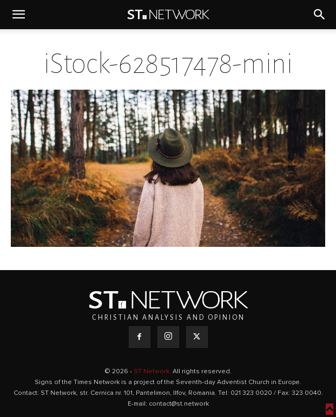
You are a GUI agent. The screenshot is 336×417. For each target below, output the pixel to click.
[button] (18, 14)
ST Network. (153, 371)
